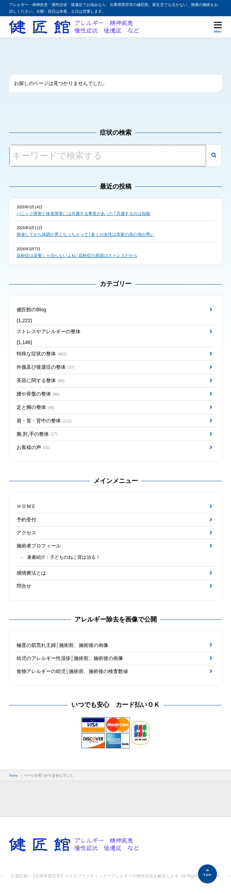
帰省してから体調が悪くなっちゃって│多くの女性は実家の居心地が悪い (85, 234)
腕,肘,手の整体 (37, 433)
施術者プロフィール (39, 546)
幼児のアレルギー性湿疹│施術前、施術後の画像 (70, 658)
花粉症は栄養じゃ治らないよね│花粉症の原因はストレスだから (77, 255)
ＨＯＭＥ (26, 506)
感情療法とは (31, 573)
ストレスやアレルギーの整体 (49, 331)
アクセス (26, 532)
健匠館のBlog (31, 309)
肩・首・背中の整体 (44, 420)
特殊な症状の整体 (42, 353)
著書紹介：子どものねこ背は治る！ (63, 557)
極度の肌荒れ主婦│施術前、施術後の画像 (62, 645)
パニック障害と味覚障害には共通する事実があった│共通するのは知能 (83, 213)
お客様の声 (33, 447)
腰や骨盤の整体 (38, 394)
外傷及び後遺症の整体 (45, 367)
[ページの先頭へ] (207, 873)
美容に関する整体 (40, 380)
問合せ (24, 586)
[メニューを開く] (218, 27)
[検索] (214, 155)
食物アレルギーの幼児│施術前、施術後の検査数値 (72, 671)
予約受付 (26, 519)
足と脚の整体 (35, 407)
